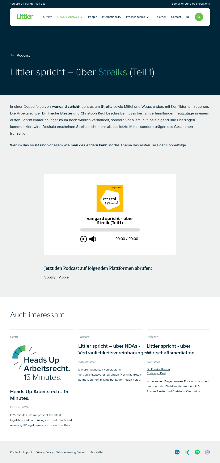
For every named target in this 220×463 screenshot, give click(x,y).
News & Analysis (70, 17)
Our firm (47, 17)
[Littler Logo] (25, 17)
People (92, 17)
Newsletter (97, 452)
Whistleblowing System (71, 452)
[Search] (199, 17)
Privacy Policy (44, 452)
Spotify (50, 277)
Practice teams (137, 17)
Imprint (27, 452)
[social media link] (177, 452)
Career (161, 17)
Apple (64, 277)
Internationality (111, 17)
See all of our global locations (191, 3)
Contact (176, 17)
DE (188, 17)
